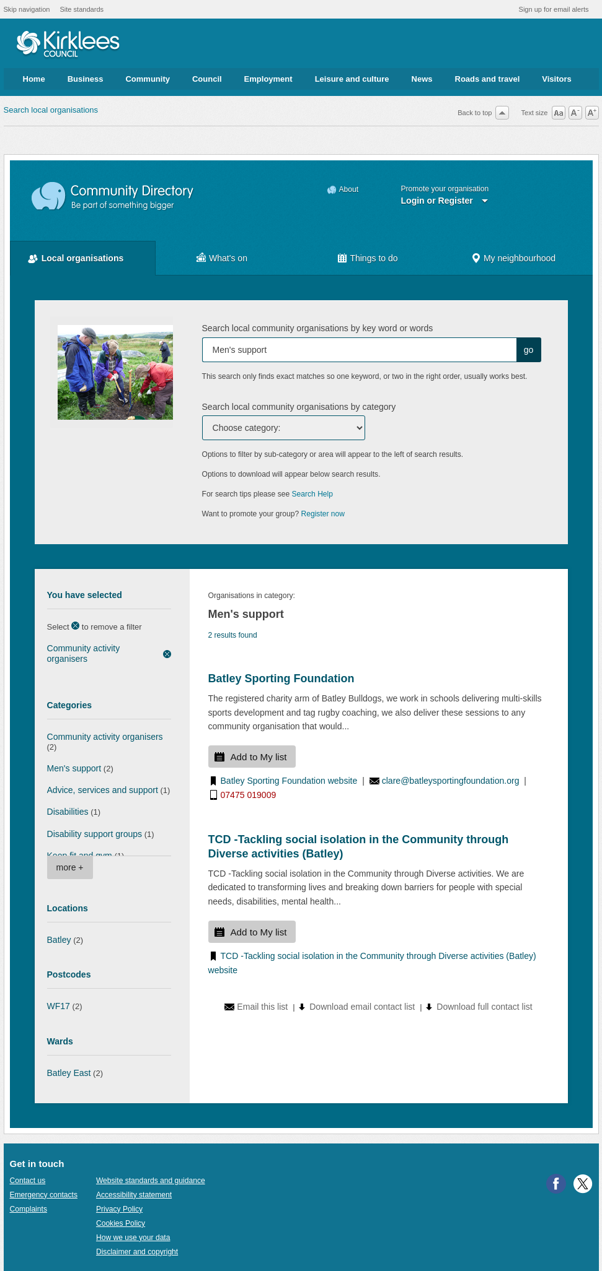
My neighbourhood (520, 258)
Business (86, 79)
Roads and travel (487, 79)
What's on (228, 258)
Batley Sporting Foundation (281, 678)
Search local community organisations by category (299, 407)
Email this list (262, 1007)
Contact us (28, 1180)
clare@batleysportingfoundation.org (451, 781)
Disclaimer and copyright (137, 1251)
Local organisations (83, 258)
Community (147, 79)
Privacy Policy (119, 1209)
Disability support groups (95, 834)
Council (207, 79)
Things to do (373, 258)
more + (70, 867)
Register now (323, 514)
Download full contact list (484, 1007)
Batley (59, 940)
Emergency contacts (43, 1195)
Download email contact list (362, 1007)
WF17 (58, 1006)
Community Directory (113, 196)
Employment (268, 79)
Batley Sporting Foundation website (289, 781)
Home (34, 79)
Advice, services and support (102, 790)
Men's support (74, 768)
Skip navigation (27, 9)
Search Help (312, 494)
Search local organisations (51, 110)
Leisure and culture (352, 79)
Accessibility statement (134, 1195)
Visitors (556, 79)
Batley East (69, 1073)
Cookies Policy (120, 1223)
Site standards (82, 9)
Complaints (28, 1209)
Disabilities (68, 812)
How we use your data (133, 1237)
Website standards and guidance (150, 1180)
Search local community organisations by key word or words (317, 328)
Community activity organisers (83, 653)
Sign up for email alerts (554, 9)
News (422, 79)
